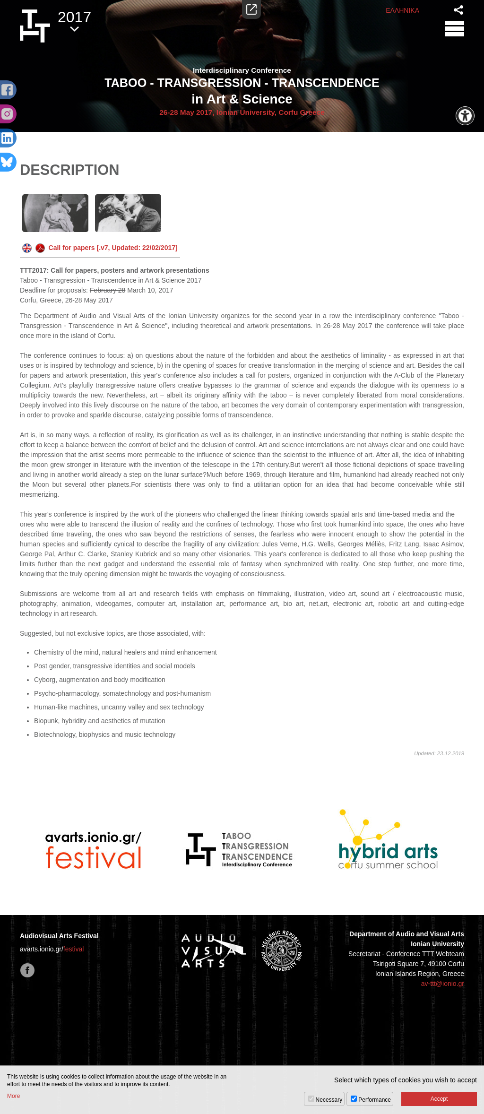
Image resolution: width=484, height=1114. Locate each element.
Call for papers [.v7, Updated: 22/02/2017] (100, 247)
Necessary (329, 1100)
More (13, 1096)
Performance (374, 1100)
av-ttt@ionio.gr (442, 983)
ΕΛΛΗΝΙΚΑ (402, 10)
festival (73, 949)
